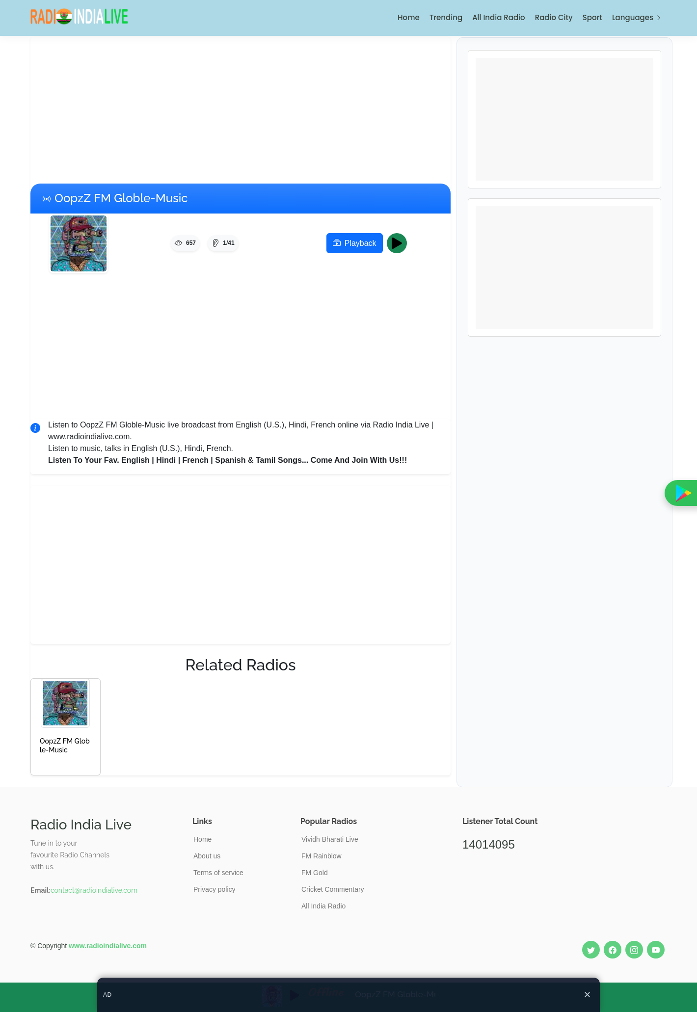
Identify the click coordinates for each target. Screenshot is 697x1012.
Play (400, 243)
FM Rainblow (321, 855)
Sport (592, 17)
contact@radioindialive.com (94, 890)
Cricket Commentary (332, 889)
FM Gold (314, 872)
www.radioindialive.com (108, 946)
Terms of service (218, 872)
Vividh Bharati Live (329, 839)
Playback (354, 243)
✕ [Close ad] (587, 995)
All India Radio (498, 17)
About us (206, 855)
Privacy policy (214, 889)
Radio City (554, 17)
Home (409, 17)
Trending (445, 17)
